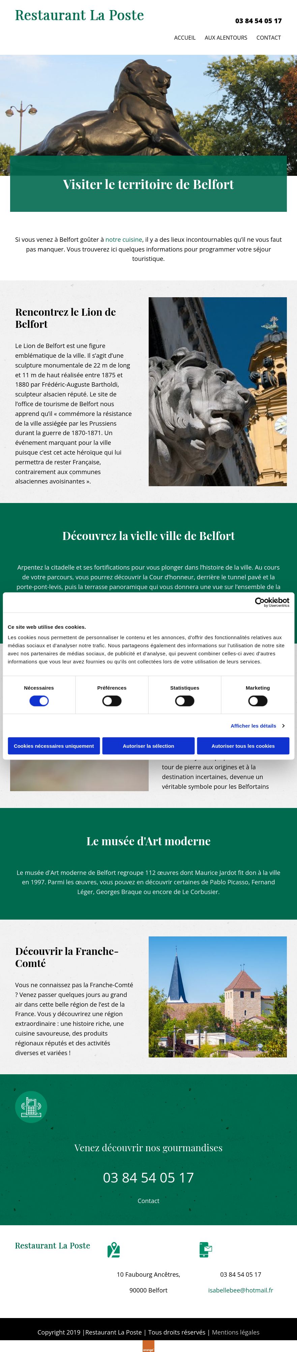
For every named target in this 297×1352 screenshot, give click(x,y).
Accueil (184, 36)
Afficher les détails (253, 725)
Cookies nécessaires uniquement (54, 746)
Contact (270, 36)
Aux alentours (226, 36)
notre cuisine (124, 237)
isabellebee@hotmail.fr (240, 1288)
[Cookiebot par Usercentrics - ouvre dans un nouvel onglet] (259, 602)
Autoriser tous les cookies (243, 746)
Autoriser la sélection (148, 746)
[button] (148, 1199)
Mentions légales (236, 1330)
